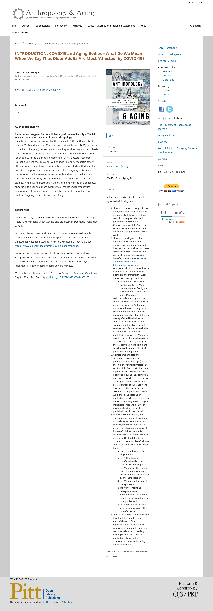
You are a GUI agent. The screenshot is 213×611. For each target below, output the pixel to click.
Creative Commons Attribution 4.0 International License (129, 261)
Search (195, 25)
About (144, 25)
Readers (167, 71)
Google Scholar (166, 135)
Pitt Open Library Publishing (57, 602)
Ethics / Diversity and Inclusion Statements (111, 25)
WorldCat (163, 158)
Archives (77, 25)
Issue (166, 90)
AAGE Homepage (167, 47)
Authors (167, 75)
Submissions (43, 25)
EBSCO (162, 165)
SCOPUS (162, 141)
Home (13, 25)
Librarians (168, 79)
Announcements (21, 32)
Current (26, 25)
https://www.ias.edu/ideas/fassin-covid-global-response (46, 245)
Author (166, 94)
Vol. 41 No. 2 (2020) (47, 43)
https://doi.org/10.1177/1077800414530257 (65, 277)
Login (200, 2)
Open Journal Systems (170, 54)
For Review (61, 25)
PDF (113, 135)
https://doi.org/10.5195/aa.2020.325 (41, 90)
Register (189, 2)
